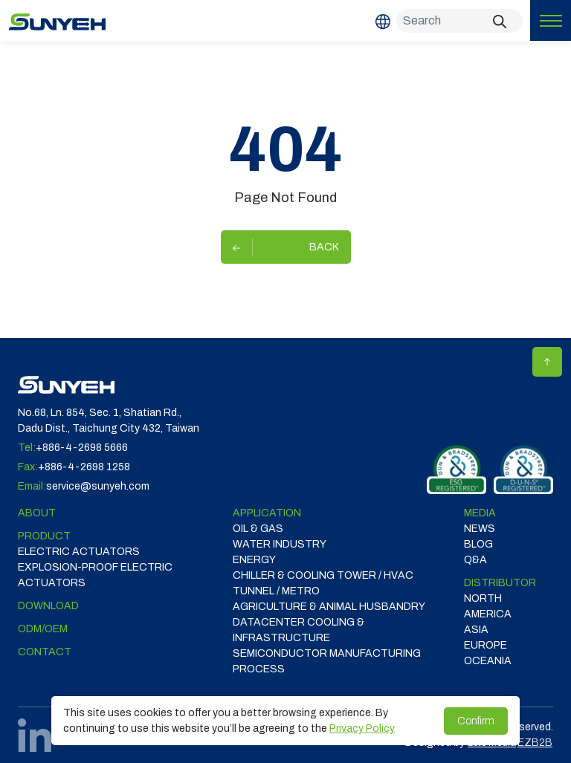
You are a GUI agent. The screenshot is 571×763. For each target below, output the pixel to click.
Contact (44, 652)
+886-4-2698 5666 (82, 447)
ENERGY (254, 559)
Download (48, 605)
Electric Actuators (79, 551)
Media (480, 513)
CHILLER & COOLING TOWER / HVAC (323, 575)
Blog (478, 544)
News (479, 528)
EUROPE (485, 645)
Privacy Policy (362, 728)
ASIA (476, 629)
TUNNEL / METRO (276, 591)
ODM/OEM (43, 628)
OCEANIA (488, 660)
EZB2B (534, 742)
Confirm (475, 721)
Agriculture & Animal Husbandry (329, 606)
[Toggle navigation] (550, 20)
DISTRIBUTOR (500, 582)
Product (44, 536)
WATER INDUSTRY (279, 544)
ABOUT (37, 513)
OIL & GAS (258, 528)
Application (267, 513)
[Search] (459, 21)
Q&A (475, 559)
